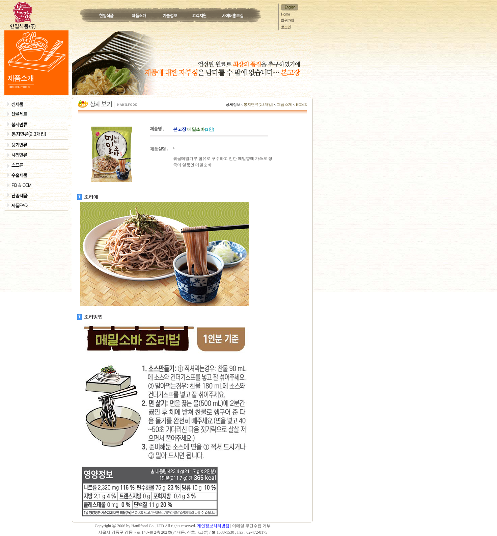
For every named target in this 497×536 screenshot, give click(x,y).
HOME (301, 104)
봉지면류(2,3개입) (258, 104)
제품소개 (284, 104)
